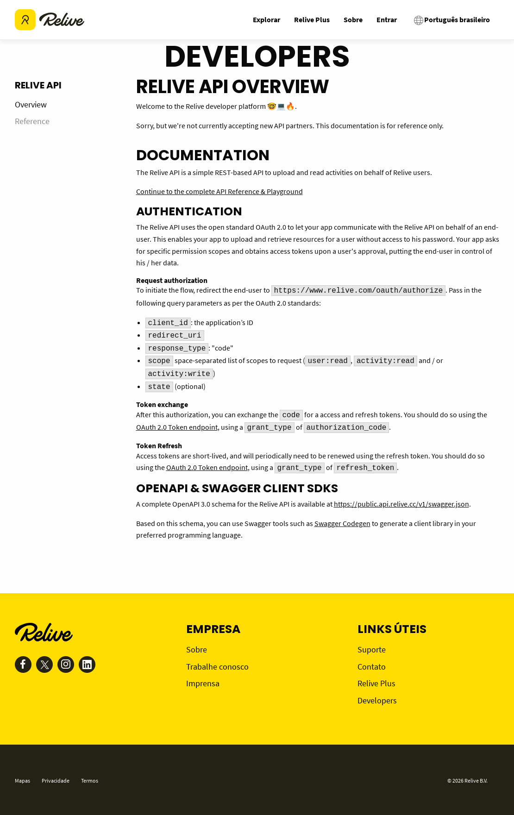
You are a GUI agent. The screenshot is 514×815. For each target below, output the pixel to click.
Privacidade (55, 780)
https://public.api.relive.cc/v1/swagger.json (401, 503)
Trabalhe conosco (217, 666)
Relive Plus (312, 19)
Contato (371, 666)
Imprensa (202, 683)
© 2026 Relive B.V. (467, 780)
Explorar (266, 19)
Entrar (386, 19)
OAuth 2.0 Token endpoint (177, 427)
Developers (377, 700)
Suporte (371, 649)
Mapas (22, 780)
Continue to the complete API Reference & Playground (219, 191)
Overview (31, 104)
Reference (32, 121)
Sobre (353, 19)
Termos (89, 780)
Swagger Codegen (342, 523)
